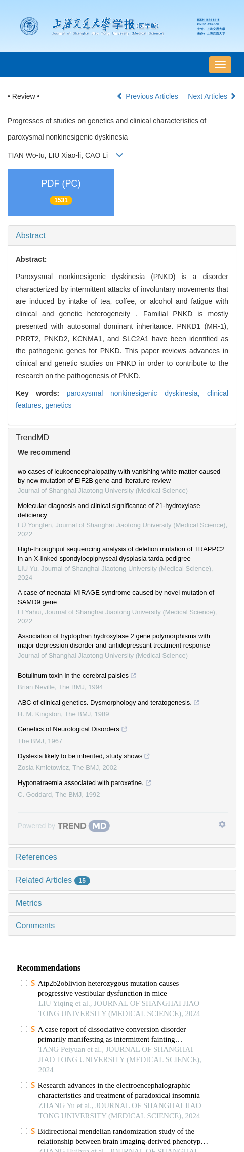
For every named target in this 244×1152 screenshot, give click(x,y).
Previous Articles (148, 96)
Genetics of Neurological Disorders (73, 730)
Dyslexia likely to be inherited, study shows (84, 757)
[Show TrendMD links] (222, 824)
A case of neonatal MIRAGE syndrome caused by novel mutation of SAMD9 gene (116, 597)
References (36, 857)
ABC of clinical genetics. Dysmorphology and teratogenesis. (109, 704)
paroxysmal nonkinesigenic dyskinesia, (137, 393)
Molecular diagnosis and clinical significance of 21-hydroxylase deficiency (109, 510)
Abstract (31, 235)
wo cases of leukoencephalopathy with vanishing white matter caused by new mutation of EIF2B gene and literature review (119, 476)
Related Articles (53, 879)
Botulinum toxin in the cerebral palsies (77, 677)
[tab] (122, 235)
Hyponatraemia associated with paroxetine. (85, 784)
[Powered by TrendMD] (64, 826)
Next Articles (212, 96)
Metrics (29, 903)
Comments (35, 925)
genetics (58, 405)
